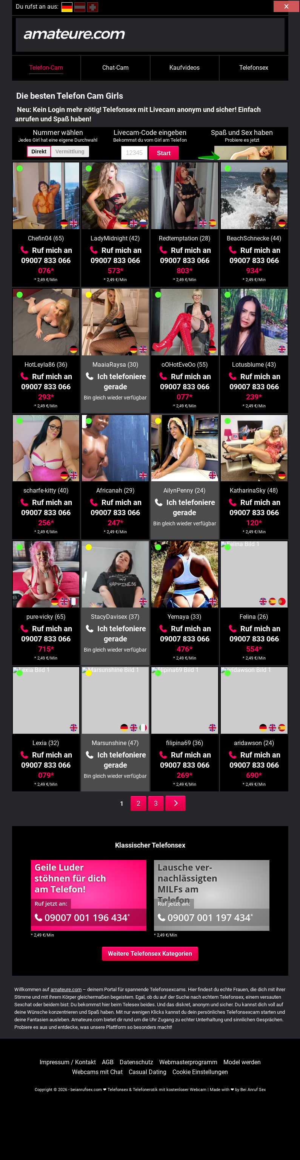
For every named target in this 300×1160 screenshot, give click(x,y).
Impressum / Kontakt (68, 1062)
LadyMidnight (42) (115, 238)
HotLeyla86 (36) (46, 364)
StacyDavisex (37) (115, 616)
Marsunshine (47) (115, 743)
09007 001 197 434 (205, 917)
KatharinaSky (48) (254, 490)
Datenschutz (136, 1062)
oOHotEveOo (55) (185, 364)
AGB (108, 1062)
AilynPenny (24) (184, 490)
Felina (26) (254, 616)
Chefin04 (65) (46, 238)
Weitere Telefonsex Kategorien (150, 953)
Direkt (38, 151)
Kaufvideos (184, 67)
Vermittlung (70, 151)
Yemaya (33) (185, 616)
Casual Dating (147, 1072)
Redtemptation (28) (185, 238)
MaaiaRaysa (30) (115, 364)
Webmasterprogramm (188, 1062)
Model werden (242, 1062)
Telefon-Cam (46, 67)
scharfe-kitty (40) (46, 490)
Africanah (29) (115, 490)
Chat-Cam (115, 67)
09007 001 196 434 (82, 917)
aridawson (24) (254, 743)
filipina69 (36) (184, 743)
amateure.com (66, 989)
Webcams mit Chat (97, 1072)
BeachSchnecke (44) (254, 238)
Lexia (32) (45, 743)
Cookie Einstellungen (200, 1072)
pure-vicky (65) (46, 616)
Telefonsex (253, 67)
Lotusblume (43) (254, 364)
